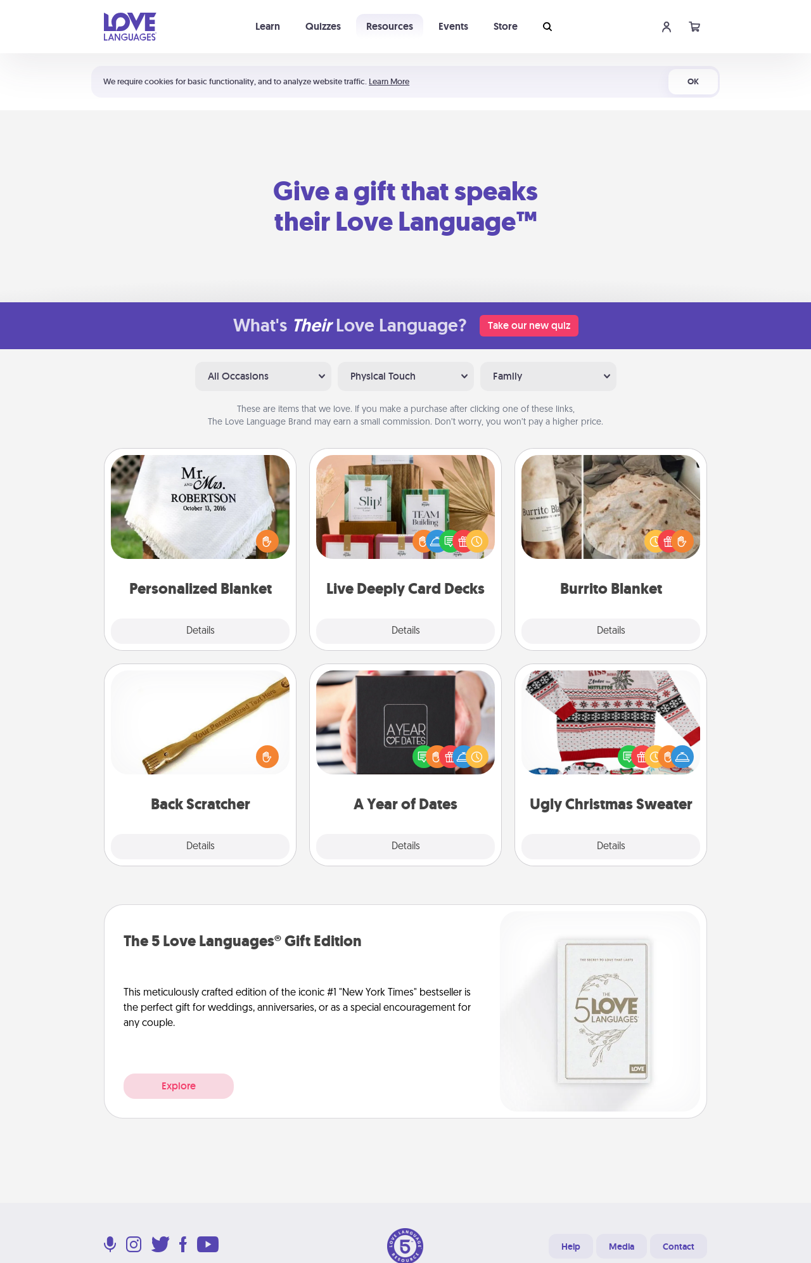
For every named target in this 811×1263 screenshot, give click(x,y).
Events (453, 26)
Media (621, 1246)
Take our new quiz (529, 325)
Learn (267, 26)
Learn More (389, 81)
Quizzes (323, 26)
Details (200, 631)
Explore (179, 1086)
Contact (678, 1246)
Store (506, 26)
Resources (389, 26)
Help (570, 1246)
